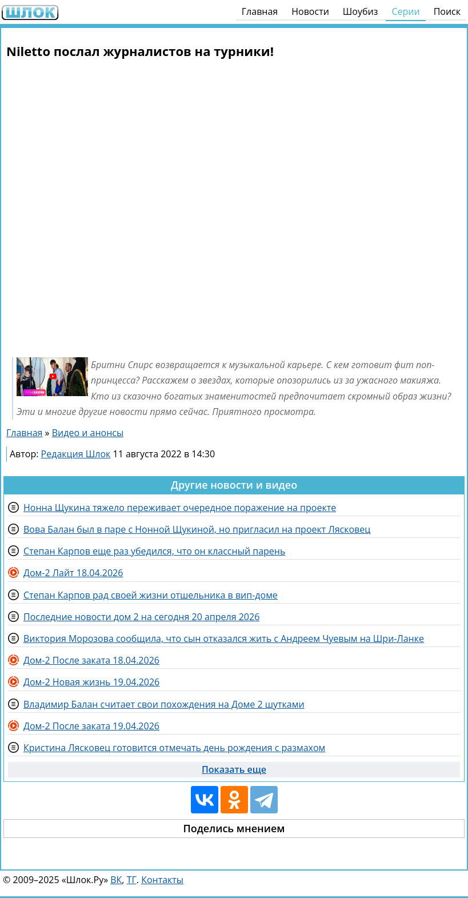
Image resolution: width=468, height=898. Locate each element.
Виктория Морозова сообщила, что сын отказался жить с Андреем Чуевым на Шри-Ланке (223, 638)
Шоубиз (360, 11)
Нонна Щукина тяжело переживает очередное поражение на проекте (179, 507)
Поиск (447, 11)
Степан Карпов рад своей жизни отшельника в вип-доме (150, 595)
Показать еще (234, 769)
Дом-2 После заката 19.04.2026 (91, 726)
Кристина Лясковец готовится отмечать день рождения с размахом (174, 747)
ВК (116, 879)
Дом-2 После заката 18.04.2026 (91, 660)
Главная (260, 11)
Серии (405, 11)
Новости (310, 11)
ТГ (132, 879)
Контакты (162, 879)
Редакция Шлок (76, 454)
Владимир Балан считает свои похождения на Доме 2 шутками (164, 704)
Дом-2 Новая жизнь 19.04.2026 (91, 682)
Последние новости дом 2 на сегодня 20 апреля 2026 (141, 616)
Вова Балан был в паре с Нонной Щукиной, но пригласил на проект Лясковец (196, 529)
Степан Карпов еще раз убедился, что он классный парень (154, 551)
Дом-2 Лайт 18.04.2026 (73, 572)
